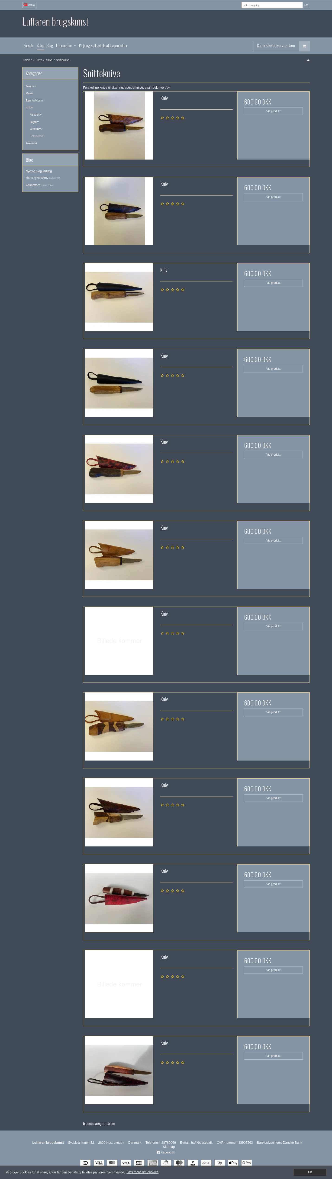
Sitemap (169, 1147)
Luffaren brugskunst (55, 21)
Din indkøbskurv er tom (283, 46)
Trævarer (31, 143)
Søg (306, 4)
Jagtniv (34, 122)
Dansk (29, 4)
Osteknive (36, 129)
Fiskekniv (36, 114)
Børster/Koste (34, 100)
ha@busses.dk (202, 1142)
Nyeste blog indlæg (39, 171)
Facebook (166, 1152)
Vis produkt (273, 111)
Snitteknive (37, 136)
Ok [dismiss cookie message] (310, 1172)
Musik (29, 93)
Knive (29, 107)
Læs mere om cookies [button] (142, 1172)
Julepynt (31, 86)
